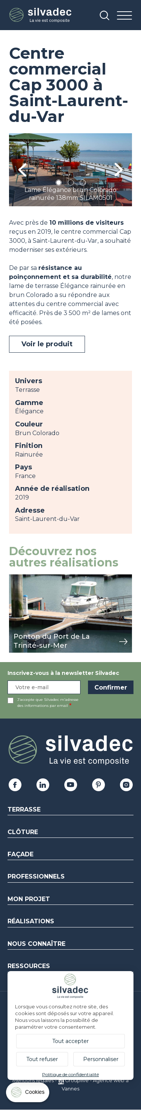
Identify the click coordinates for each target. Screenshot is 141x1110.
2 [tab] (71, 183)
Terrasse (24, 809)
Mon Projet (29, 899)
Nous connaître (36, 943)
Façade (20, 854)
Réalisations (31, 921)
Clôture (23, 832)
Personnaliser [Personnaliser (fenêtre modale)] (100, 1059)
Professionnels (36, 876)
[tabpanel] (70, 169)
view (16, 578)
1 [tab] (59, 183)
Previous (22, 170)
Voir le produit (47, 344)
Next (118, 170)
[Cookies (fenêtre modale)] (28, 1094)
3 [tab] (83, 183)
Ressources (29, 966)
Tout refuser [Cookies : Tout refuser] (42, 1059)
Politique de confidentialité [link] (70, 1074)
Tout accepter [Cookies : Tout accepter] (70, 1041)
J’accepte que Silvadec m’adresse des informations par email (48, 702)
